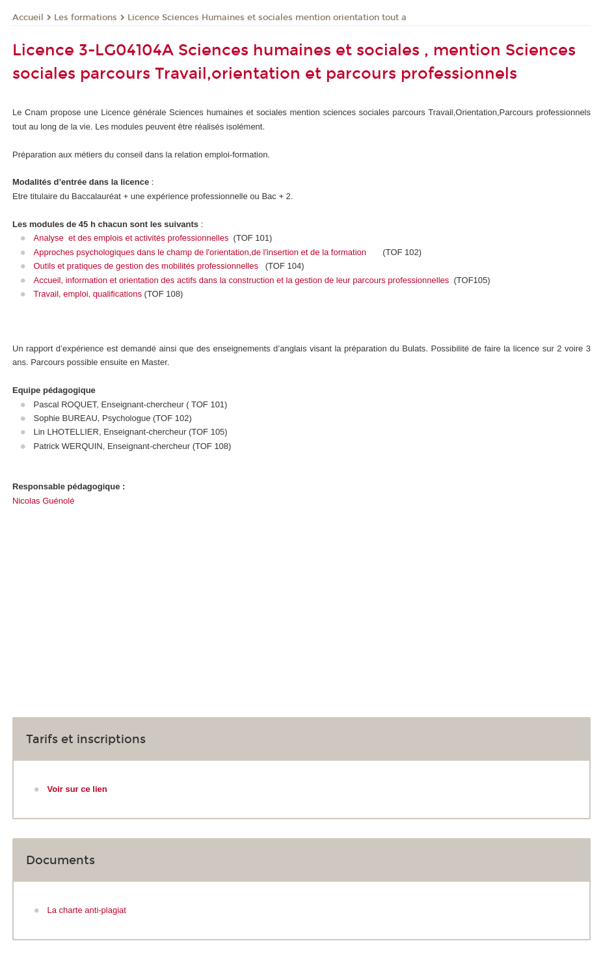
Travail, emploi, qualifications (88, 294)
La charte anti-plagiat (86, 910)
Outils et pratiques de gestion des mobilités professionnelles (148, 266)
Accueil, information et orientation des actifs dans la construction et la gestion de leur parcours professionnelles (242, 280)
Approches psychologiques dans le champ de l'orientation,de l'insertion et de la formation (200, 252)
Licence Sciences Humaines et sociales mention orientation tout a (267, 17)
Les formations (85, 17)
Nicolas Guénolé (43, 501)
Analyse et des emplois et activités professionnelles (133, 238)
